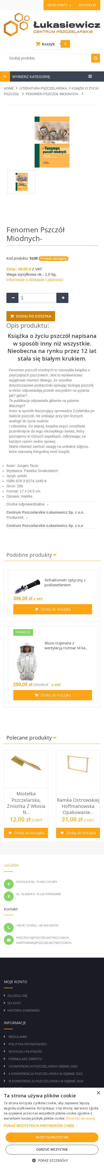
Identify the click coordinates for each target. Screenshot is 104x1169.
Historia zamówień (23, 1010)
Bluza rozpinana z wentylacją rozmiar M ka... (66, 645)
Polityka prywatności (27, 1044)
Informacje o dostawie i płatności (34, 279)
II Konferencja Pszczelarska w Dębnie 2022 (45, 1074)
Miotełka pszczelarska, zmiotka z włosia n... (26, 803)
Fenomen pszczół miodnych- (53, 94)
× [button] (98, 1093)
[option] (26, 796)
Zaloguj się (17, 996)
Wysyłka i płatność (25, 1051)
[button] (52, 1125)
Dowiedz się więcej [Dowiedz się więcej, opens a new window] (80, 1118)
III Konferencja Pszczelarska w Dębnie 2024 (45, 1081)
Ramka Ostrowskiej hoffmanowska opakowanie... (78, 806)
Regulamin (17, 1037)
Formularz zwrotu (25, 1059)
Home (9, 88)
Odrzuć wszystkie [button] (52, 1149)
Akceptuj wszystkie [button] (52, 1137)
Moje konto (59, 5)
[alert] (52, 1128)
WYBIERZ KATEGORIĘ (30, 77)
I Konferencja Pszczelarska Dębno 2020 (42, 1066)
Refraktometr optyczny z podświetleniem (65, 582)
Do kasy (87, 5)
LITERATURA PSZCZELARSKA (43, 88)
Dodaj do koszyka (33, 316)
